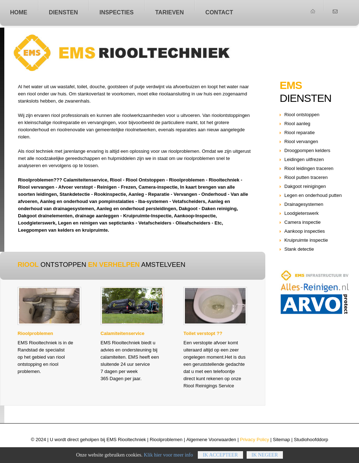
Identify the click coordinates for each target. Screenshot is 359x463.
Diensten (63, 12)
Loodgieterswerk (301, 213)
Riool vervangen (301, 141)
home (18, 12)
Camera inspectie (302, 222)
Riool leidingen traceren (309, 168)
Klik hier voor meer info (168, 460)
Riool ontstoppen (139, 52)
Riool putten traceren (306, 177)
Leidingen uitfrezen (304, 159)
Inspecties (116, 12)
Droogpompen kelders (307, 150)
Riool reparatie (299, 132)
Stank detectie (299, 249)
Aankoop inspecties (304, 231)
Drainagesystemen (303, 204)
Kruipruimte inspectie (306, 240)
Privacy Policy (254, 439)
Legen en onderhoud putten (313, 195)
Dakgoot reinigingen (305, 186)
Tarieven (169, 12)
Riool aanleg (297, 123)
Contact (219, 12)
